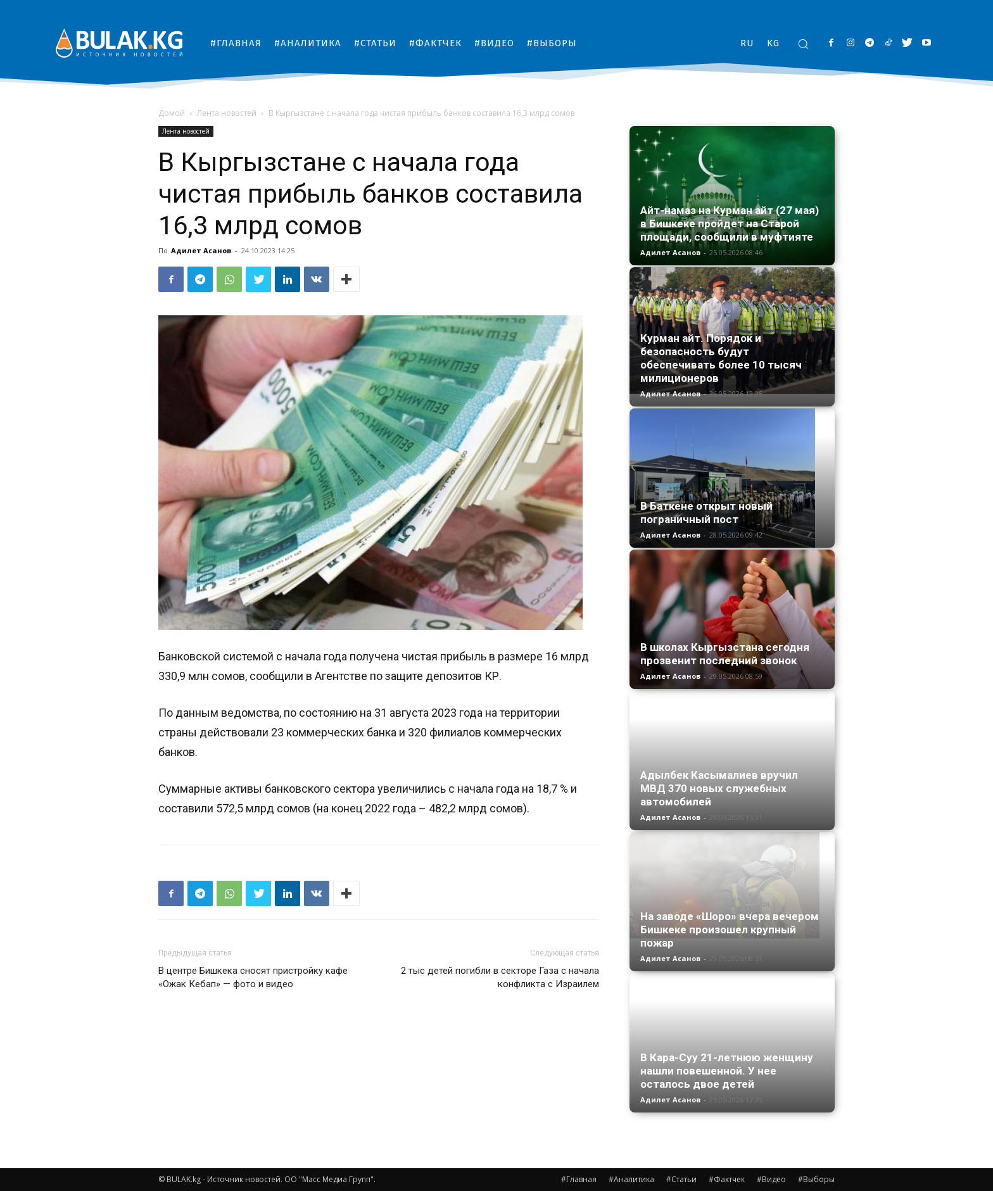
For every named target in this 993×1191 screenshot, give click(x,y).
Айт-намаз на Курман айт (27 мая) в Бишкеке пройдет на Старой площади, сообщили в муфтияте (729, 223)
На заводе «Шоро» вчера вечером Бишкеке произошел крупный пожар (729, 929)
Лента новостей (226, 113)
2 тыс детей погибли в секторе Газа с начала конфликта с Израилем (500, 977)
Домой (171, 113)
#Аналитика (631, 1179)
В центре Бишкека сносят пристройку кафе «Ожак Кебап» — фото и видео (253, 977)
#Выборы (816, 1179)
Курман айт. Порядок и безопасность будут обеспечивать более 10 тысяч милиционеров (721, 358)
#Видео (771, 1179)
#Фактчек (727, 1179)
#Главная (579, 1179)
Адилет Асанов (201, 250)
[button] (803, 44)
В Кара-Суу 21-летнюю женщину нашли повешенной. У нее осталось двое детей (726, 1070)
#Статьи (681, 1179)
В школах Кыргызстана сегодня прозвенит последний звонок (724, 654)
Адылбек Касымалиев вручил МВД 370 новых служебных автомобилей (719, 788)
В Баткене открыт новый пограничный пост (706, 513)
